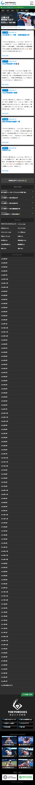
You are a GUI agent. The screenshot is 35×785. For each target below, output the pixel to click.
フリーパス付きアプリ (8, 7)
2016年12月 (4, 636)
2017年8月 (4, 604)
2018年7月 (4, 567)
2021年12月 (4, 458)
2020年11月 (4, 494)
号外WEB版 (6, 727)
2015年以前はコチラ (7, 685)
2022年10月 (4, 421)
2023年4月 (4, 397)
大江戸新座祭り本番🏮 (10, 64)
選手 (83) (20, 248)
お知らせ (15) (5, 228)
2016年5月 (4, 665)
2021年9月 (4, 470)
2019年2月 (4, 543)
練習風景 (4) (21, 244)
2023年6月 (4, 389)
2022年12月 (4, 413)
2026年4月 (4, 263)
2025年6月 (4, 303)
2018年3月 (4, 579)
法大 (8, 10)
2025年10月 (4, 287)
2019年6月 (4, 535)
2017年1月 (4, 632)
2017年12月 (4, 592)
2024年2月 (4, 368)
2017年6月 (4, 612)
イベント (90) (21, 224)
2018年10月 (4, 559)
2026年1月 (4, 275)
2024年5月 (4, 356)
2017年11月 (4, 596)
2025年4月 (4, 311)
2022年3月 (4, 449)
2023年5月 (4, 393)
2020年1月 (4, 510)
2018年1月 (4, 588)
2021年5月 (4, 482)
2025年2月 (4, 319)
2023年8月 (4, 380)
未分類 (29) (4, 240)
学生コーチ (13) (5, 236)
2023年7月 (4, 384)
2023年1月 (4, 409)
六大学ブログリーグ (9, 719)
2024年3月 (4, 364)
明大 (3, 10)
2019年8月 (4, 527)
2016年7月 (4, 657)
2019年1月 (4, 547)
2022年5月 (4, 441)
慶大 (27, 10)
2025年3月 (4, 315)
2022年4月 (4, 445)
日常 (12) (20, 236)
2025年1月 (4, 324)
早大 (22, 10)
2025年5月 (4, 307)
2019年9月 (4, 523)
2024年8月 (4, 344)
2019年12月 (4, 514)
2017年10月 (4, 600)
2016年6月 (4, 661)
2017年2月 (4, 628)
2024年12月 (4, 328)
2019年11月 (4, 519)
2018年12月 (4, 551)
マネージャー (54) (6, 232)
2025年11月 (4, 283)
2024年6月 (4, 352)
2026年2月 (4, 271)
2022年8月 (4, 429)
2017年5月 (4, 616)
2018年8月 (4, 563)
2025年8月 (4, 295)
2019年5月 (4, 539)
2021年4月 (4, 486)
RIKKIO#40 (6, 150)
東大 (12, 10)
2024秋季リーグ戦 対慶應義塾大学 (15, 35)
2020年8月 (4, 502)
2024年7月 (4, 348)
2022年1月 (4, 454)
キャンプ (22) (21, 228)
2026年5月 (4, 259)
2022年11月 (4, 417)
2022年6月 (4, 437)
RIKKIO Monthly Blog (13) (8, 224)
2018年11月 (4, 555)
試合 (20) (3, 248)
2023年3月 (4, 401)
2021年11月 (4, 462)
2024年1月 (4, 372)
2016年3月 (4, 673)
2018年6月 (4, 571)
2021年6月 (4, 478)
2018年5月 (4, 575)
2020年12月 (4, 490)
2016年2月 (4, 677)
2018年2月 (4, 584)
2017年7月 (4, 608)
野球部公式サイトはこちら (17, 180)
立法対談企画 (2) (5, 244)
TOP (3, 27)
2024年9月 (4, 340)
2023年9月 (4, 376)
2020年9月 (4, 498)
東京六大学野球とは (25, 719)
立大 (17, 10)
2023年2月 (4, 405)
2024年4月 (4, 360)
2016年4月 (4, 669)
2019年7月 (4, 531)
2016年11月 (4, 640)
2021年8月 (4, 474)
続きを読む (5, 55)
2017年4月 (4, 620)
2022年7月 (4, 433)
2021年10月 (4, 466)
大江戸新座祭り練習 (9, 93)
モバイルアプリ (24, 723)
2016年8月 (4, 653)
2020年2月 (4, 506)
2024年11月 (4, 332)
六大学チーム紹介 (8, 723)
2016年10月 (4, 644)
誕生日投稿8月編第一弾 (11, 122)
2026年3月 (4, 267)
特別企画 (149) (22, 240)
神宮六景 (22, 727)
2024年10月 (4, 336)
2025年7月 (4, 299)
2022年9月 (4, 425)
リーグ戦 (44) (21, 232)
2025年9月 (4, 291)
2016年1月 (4, 681)
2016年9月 (4, 648)
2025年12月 (4, 279)
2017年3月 (4, 624)
